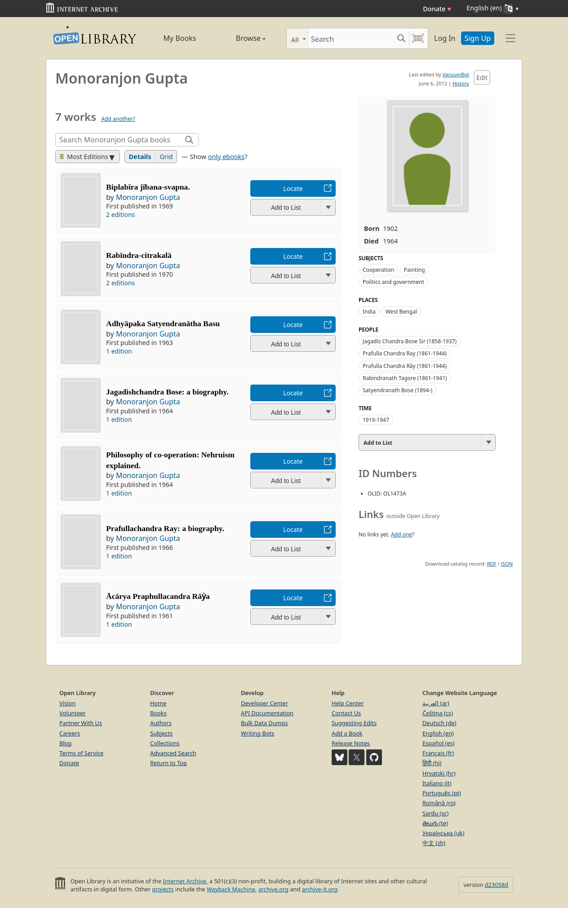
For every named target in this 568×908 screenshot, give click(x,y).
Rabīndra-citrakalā (139, 255)
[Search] (351, 38)
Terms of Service (81, 753)
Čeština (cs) (437, 713)
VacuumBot (455, 74)
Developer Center (264, 703)
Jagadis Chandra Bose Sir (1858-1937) (410, 341)
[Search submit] (401, 38)
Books (158, 713)
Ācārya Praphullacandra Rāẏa (158, 596)
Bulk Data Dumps (264, 723)
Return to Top (168, 763)
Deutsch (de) (439, 723)
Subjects (161, 733)
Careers (69, 733)
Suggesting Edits (354, 723)
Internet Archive (184, 881)
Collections (165, 743)
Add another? (118, 119)
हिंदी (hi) (431, 763)
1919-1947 (376, 420)
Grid (166, 156)
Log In (444, 38)
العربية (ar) (435, 703)
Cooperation (378, 270)
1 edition (119, 351)
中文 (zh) (433, 843)
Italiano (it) (437, 783)
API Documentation (267, 713)
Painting (414, 270)
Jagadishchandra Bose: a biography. (167, 391)
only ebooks (226, 156)
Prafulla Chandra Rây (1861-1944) (405, 366)
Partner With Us (80, 723)
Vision (67, 703)
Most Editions (84, 156)
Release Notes (351, 743)
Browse (240, 38)
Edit (482, 77)
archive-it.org (320, 889)
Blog (65, 743)
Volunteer (72, 713)
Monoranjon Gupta (148, 197)
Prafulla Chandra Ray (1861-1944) (405, 353)
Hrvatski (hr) (439, 773)
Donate (437, 8)
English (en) (438, 733)
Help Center (348, 703)
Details (140, 156)
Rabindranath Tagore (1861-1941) (405, 378)
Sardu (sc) (435, 813)
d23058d (496, 885)
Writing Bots (257, 733)
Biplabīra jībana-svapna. (148, 186)
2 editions (120, 214)
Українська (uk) (443, 833)
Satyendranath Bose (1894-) (397, 390)
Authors (161, 723)
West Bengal (401, 311)
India (369, 311)
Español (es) (438, 743)
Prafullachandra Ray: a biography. (165, 528)
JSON (507, 563)
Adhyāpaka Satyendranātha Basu (163, 323)
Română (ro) (439, 803)
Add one (401, 534)
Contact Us (346, 713)
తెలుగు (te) (435, 823)
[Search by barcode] (418, 38)
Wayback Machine (231, 889)
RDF (492, 563)
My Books (180, 38)
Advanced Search (173, 753)
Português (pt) (441, 793)
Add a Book (347, 733)
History (461, 83)
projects (162, 889)
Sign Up (478, 38)
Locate (292, 188)
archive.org (273, 889)
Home (158, 703)
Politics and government (393, 282)
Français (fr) (438, 753)
